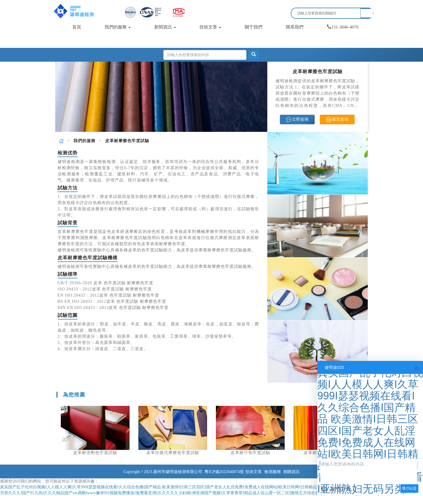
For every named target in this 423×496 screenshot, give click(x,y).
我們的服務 (118, 27)
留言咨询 (337, 119)
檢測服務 (272, 472)
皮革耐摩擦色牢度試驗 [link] (127, 141)
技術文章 (210, 27)
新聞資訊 (165, 27)
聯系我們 (294, 27)
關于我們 (253, 27)
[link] (61, 141)
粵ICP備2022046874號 (224, 472)
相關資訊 (291, 472)
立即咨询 (297, 119)
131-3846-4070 (343, 27)
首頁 (76, 27)
